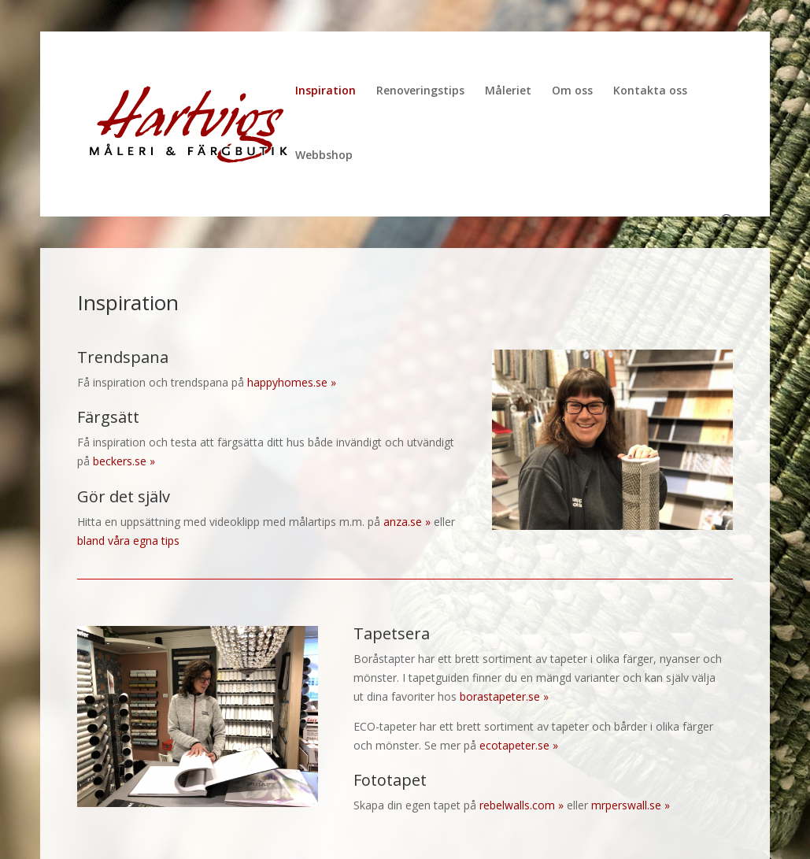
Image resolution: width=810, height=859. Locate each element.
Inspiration (325, 91)
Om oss (572, 91)
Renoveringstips (420, 91)
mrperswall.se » (630, 805)
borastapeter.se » (504, 696)
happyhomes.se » (291, 382)
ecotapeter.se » (518, 745)
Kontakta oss (650, 91)
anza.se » (407, 521)
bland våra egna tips (128, 540)
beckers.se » (124, 461)
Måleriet (508, 91)
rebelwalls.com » (521, 805)
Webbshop (324, 156)
